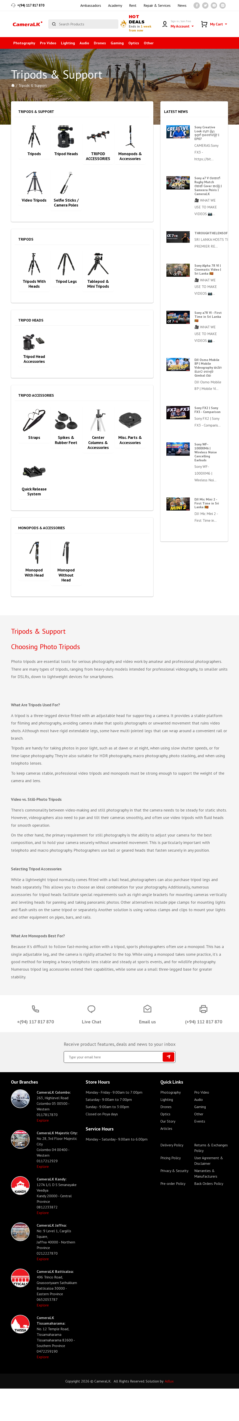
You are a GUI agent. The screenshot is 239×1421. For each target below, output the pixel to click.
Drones (100, 43)
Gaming (117, 43)
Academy (115, 5)
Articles (166, 1160)
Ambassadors (90, 5)
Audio (84, 43)
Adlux (169, 1413)
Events (199, 1153)
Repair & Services (157, 5)
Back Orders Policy (208, 1216)
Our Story (167, 1153)
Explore (43, 1152)
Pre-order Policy (172, 1216)
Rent (133, 5)
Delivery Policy (171, 1177)
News (182, 5)
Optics (133, 43)
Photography (24, 43)
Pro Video (48, 43)
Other (149, 43)
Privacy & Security (174, 1203)
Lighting (68, 43)
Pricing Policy (170, 1190)
